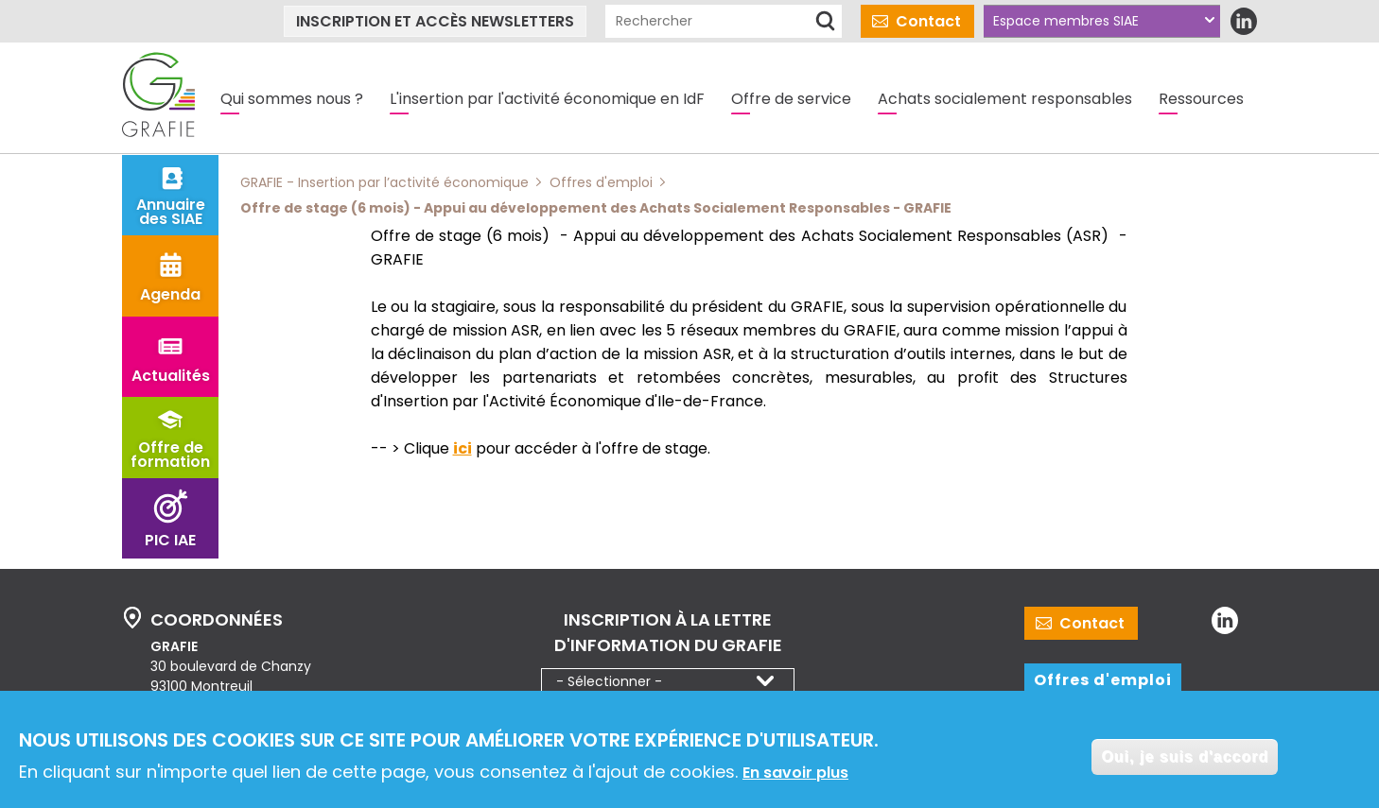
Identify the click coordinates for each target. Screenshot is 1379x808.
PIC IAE (170, 540)
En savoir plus (795, 773)
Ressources (1201, 99)
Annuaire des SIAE (170, 212)
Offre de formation (170, 455)
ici (462, 448)
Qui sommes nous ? (291, 99)
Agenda (170, 294)
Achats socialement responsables (1005, 99)
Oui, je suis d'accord (1184, 758)
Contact (928, 21)
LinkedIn (1243, 21)
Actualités (170, 376)
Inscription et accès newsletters (435, 21)
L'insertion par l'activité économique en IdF (547, 99)
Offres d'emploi (1103, 680)
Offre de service (791, 99)
